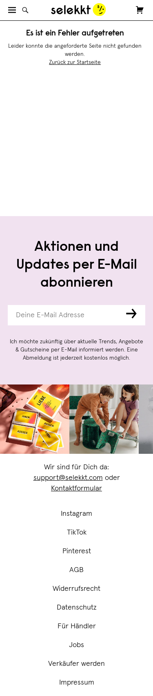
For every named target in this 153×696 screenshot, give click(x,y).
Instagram (76, 513)
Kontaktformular (76, 488)
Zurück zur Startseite (75, 62)
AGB (76, 570)
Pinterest (76, 551)
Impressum (76, 682)
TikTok (76, 532)
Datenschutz (77, 607)
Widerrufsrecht (76, 588)
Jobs (76, 645)
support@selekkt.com (68, 478)
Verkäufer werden (76, 663)
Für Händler (77, 626)
